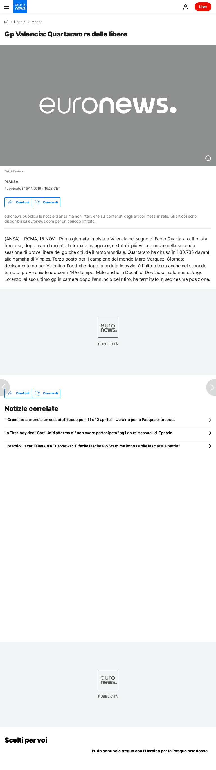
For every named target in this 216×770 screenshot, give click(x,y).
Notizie (19, 22)
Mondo (37, 22)
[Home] (6, 22)
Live (203, 6)
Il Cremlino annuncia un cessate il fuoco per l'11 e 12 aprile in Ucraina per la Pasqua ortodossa (90, 419)
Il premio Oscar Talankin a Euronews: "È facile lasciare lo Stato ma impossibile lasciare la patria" (92, 445)
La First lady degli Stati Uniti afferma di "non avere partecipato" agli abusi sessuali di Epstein (88, 432)
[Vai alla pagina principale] (20, 6)
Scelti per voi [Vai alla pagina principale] (25, 740)
